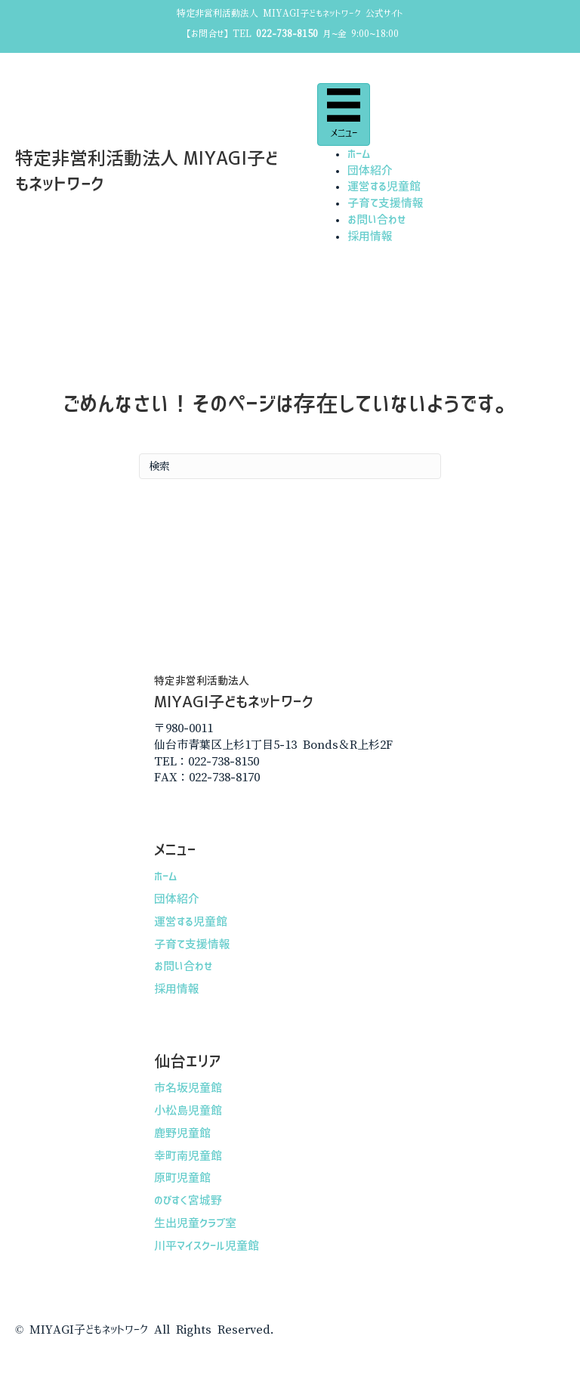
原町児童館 (182, 1177)
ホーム (359, 153)
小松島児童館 (188, 1110)
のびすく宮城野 (188, 1200)
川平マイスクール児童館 (206, 1245)
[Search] (290, 466)
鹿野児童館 (182, 1133)
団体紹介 (370, 170)
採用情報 (370, 236)
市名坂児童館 (188, 1087)
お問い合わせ (376, 219)
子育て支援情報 (385, 203)
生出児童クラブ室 (195, 1223)
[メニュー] (343, 114)
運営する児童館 (384, 186)
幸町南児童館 (188, 1155)
